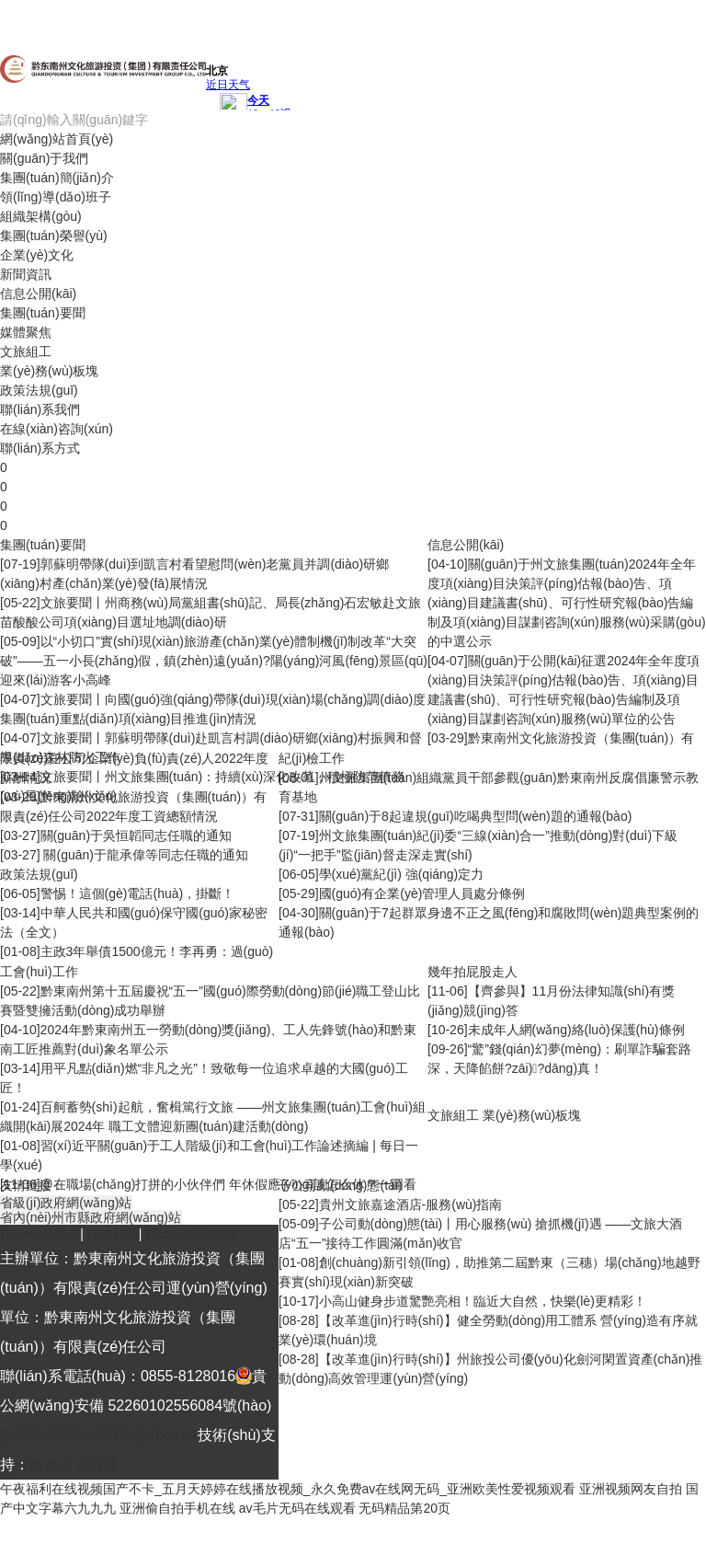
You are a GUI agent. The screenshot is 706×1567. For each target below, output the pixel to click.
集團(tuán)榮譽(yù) (54, 235)
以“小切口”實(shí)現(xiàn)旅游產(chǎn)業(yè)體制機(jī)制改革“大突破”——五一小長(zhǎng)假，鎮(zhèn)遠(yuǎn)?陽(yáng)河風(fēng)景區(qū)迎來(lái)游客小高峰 (213, 660)
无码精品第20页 (404, 1508)
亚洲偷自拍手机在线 (177, 1508)
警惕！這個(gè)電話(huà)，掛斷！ (137, 893)
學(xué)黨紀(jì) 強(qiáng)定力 (401, 874)
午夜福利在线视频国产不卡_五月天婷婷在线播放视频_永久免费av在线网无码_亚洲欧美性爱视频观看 (287, 1488)
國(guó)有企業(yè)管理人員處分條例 (422, 893)
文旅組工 (25, 351)
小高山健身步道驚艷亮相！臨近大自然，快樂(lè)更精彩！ (482, 1301)
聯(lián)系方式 (40, 448)
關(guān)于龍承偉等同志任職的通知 (144, 854)
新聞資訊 (25, 274)
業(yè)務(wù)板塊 (49, 370)
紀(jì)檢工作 (312, 758)
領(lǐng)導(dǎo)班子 (55, 197)
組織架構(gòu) (41, 216)
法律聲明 (113, 1234)
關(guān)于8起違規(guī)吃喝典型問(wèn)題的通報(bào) (475, 816)
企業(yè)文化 (37, 255)
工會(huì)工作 (39, 971)
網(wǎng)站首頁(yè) (56, 139)
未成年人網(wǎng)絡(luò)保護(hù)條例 (576, 1029)
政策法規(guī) (39, 390)
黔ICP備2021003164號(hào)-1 (99, 1435)
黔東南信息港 (73, 1464)
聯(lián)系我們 (40, 409)
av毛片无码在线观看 (297, 1508)
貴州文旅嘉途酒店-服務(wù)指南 (411, 1204)
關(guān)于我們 (44, 158)
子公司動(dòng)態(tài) (341, 1185)
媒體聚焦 (25, 332)
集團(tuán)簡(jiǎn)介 (57, 177)
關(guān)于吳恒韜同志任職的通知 (136, 835)
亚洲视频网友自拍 (630, 1488)
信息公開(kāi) (38, 293)
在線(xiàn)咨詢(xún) (56, 428)
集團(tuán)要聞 (42, 312)
